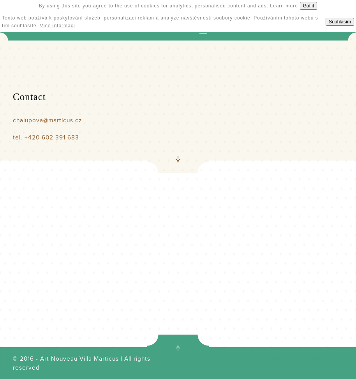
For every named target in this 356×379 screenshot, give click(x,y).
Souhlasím (340, 22)
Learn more (284, 6)
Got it (308, 6)
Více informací (57, 25)
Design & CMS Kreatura (308, 358)
